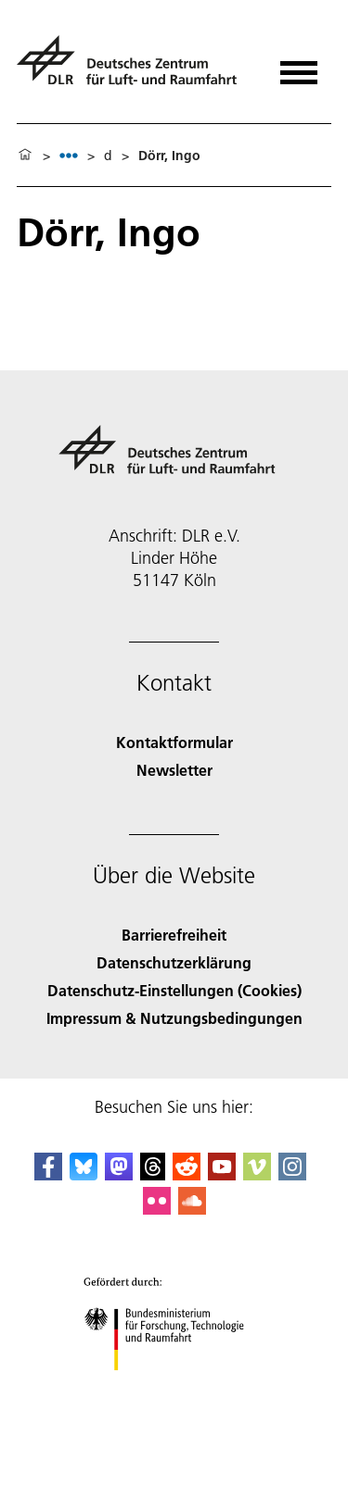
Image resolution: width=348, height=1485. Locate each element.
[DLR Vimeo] (257, 1174)
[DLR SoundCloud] (192, 1208)
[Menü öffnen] (298, 66)
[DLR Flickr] (157, 1208)
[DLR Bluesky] (83, 1174)
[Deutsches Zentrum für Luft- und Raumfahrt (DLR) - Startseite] (134, 68)
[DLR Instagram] (292, 1174)
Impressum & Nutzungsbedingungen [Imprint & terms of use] (174, 1018)
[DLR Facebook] (48, 1174)
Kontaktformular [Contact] (174, 742)
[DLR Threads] (153, 1174)
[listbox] (68, 155)
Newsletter (174, 770)
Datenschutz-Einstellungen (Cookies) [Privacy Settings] (174, 990)
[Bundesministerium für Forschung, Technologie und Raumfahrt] (174, 1386)
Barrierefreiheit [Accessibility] (174, 934)
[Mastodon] (119, 1174)
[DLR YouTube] (222, 1174)
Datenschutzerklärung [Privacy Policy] (174, 962)
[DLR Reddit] (186, 1174)
